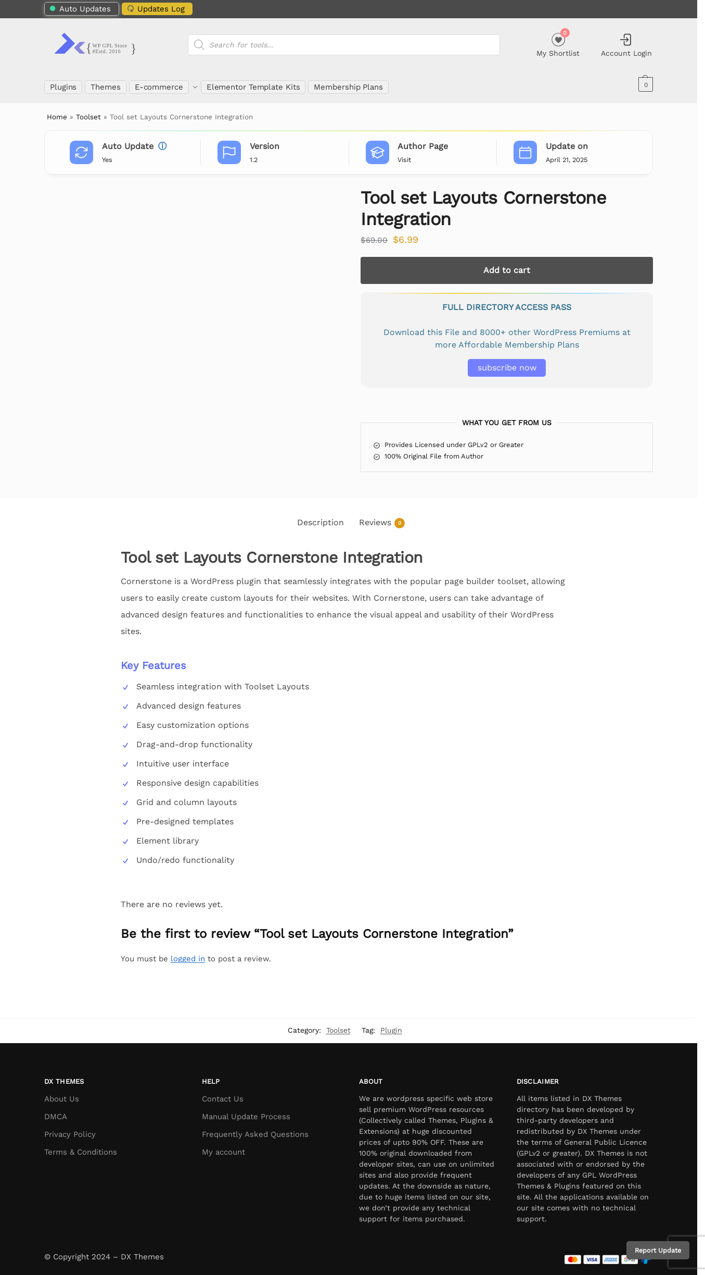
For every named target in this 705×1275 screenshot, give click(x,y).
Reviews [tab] (382, 517)
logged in (188, 952)
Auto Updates (80, 9)
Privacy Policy (70, 1128)
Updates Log (155, 8)
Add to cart (506, 264)
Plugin (391, 1024)
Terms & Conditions (80, 1146)
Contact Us (222, 1093)
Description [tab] (320, 517)
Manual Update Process (246, 1111)
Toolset (88, 111)
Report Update (658, 1250)
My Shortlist (558, 43)
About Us (61, 1093)
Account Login (626, 44)
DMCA (55, 1111)
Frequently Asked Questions (255, 1128)
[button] (644, 84)
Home (57, 111)
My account (223, 1146)
